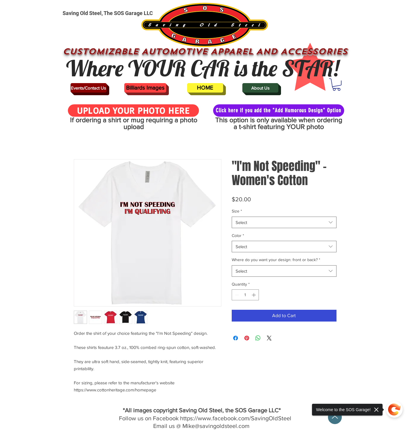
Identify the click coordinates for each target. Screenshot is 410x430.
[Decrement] (236, 295)
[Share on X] (269, 338)
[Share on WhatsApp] (258, 338)
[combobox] (284, 222)
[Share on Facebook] (235, 338)
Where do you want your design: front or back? (276, 259)
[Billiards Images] (145, 88)
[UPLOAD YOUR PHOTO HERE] (133, 110)
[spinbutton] (245, 295)
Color (238, 235)
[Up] (335, 417)
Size (237, 211)
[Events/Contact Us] (89, 88)
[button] (336, 84)
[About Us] (260, 88)
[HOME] (205, 88)
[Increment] (254, 295)
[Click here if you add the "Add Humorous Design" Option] (278, 110)
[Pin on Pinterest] (246, 338)
